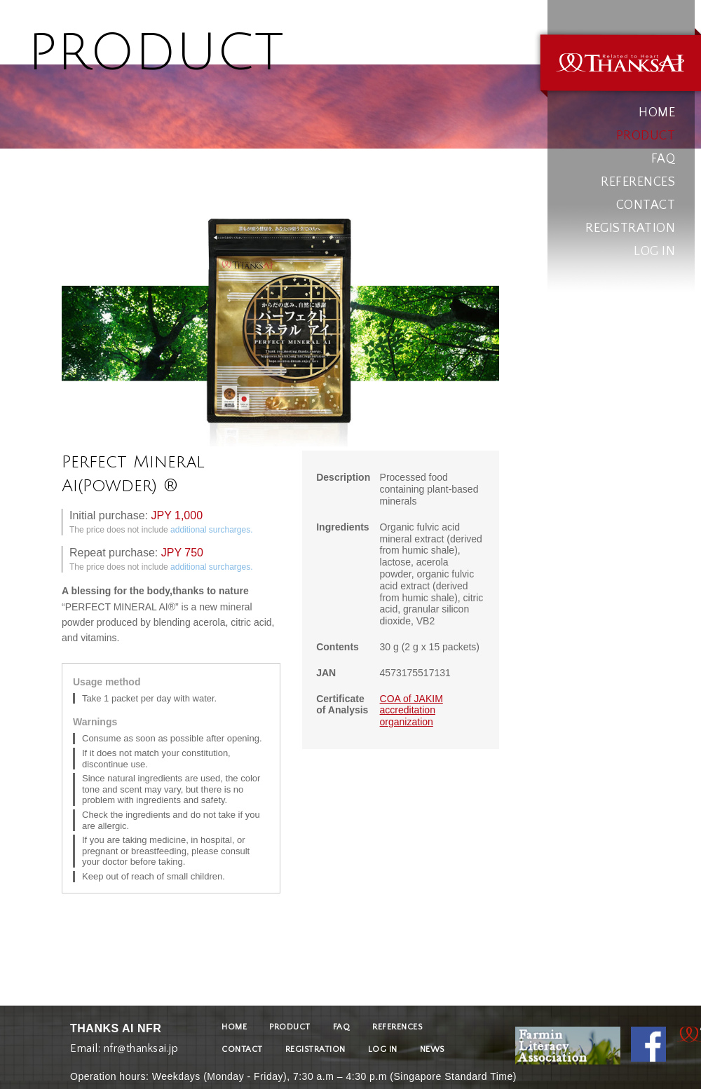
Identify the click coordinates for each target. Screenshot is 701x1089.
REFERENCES (638, 182)
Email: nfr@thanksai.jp (124, 1045)
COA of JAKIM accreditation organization (411, 710)
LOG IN (654, 252)
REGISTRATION (630, 228)
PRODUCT (646, 136)
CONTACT (646, 205)
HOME (657, 113)
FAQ (663, 159)
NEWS (432, 1049)
